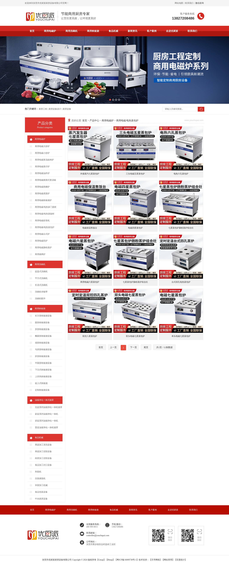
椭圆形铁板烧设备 (43, 336)
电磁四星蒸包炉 (135, 228)
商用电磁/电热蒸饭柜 (44, 214)
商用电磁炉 (50, 31)
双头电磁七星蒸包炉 (135, 336)
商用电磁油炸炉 (42, 173)
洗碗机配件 (40, 298)
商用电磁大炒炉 (42, 146)
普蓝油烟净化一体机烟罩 (46, 427)
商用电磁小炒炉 (42, 153)
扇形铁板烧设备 (42, 343)
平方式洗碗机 (41, 278)
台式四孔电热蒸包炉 (181, 282)
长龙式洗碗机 (41, 285)
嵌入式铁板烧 (41, 383)
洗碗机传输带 (41, 292)
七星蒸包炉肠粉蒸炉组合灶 (181, 228)
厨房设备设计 (55, 109)
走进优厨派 (172, 31)
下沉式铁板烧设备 (43, 370)
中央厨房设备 (41, 499)
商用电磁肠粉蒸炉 (43, 247)
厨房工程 (43, 109)
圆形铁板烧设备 (42, 322)
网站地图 (179, 3)
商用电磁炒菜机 (42, 220)
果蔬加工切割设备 (43, 451)
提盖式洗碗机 (41, 271)
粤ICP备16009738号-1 (126, 560)
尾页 (146, 347)
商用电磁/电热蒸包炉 (44, 227)
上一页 (113, 347)
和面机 (38, 472)
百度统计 (180, 560)
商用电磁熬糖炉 (42, 187)
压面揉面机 (40, 478)
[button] (110, 100)
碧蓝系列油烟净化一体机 (46, 421)
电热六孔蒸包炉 (181, 174)
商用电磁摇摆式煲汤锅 (45, 180)
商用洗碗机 (71, 31)
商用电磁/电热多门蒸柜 (46, 207)
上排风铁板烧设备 (43, 376)
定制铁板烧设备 (42, 390)
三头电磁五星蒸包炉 (135, 174)
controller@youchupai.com (97, 535)
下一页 (133, 347)
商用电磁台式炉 (42, 234)
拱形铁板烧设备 (42, 356)
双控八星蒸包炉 (89, 336)
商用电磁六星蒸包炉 (89, 282)
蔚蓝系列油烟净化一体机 (46, 414)
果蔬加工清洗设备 (43, 445)
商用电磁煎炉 (41, 241)
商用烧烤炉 (40, 254)
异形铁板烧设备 (42, 329)
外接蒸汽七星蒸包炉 (89, 174)
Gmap (101, 560)
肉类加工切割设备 (43, 458)
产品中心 (94, 120)
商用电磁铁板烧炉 (43, 200)
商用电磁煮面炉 (42, 193)
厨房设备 (67, 109)
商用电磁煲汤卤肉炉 (44, 160)
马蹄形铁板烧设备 (43, 349)
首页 (32, 31)
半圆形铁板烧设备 (43, 363)
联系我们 (189, 3)
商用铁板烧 (93, 31)
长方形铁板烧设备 (43, 316)
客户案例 (151, 31)
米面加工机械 (41, 485)
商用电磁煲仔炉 (42, 166)
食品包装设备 (41, 492)
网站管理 (168, 560)
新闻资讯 (132, 31)
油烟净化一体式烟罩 (44, 400)
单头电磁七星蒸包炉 (181, 336)
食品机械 (113, 31)
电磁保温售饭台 (89, 228)
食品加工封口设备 (43, 465)
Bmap (110, 560)
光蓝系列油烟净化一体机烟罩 (48, 407)
